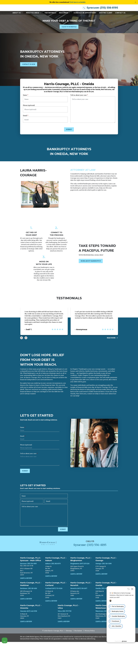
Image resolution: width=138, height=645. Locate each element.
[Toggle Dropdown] (22, 16)
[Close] (135, 2)
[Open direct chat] (128, 588)
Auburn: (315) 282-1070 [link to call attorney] (53, 567)
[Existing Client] (105, 16)
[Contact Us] (120, 16)
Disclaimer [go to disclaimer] (78, 634)
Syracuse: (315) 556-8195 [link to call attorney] (28, 567)
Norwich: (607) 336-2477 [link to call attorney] (78, 591)
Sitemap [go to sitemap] (69, 634)
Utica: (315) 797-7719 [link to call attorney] (64, 614)
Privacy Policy (90, 634)
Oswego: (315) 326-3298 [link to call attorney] (103, 567)
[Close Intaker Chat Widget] (132, 588)
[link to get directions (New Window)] (31, 575)
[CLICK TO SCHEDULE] (69, 30)
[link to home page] (33, 9)
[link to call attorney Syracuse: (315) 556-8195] (100, 9)
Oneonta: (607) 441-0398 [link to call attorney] (28, 614)
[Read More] (112, 340)
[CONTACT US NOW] (28, 67)
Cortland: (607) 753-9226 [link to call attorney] (53, 591)
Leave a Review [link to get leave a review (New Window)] (26, 581)
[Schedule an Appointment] (85, 16)
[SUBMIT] (69, 132)
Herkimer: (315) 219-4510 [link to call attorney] (28, 591)
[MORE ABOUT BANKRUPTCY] (91, 264)
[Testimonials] (50, 16)
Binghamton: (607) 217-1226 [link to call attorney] (79, 567)
